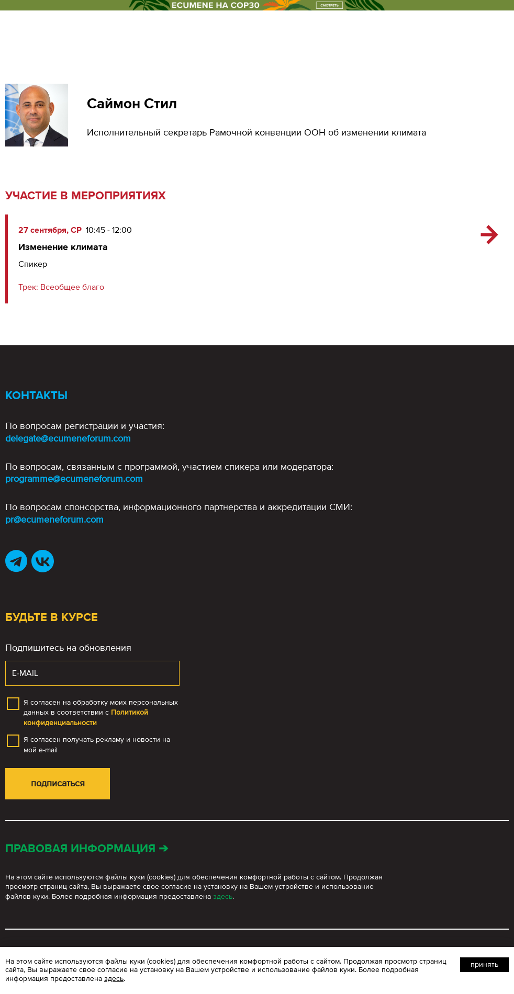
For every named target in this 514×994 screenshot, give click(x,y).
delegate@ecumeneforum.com (68, 438)
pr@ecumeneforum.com (54, 519)
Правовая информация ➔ (86, 849)
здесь (222, 896)
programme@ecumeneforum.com (74, 478)
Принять (484, 964)
